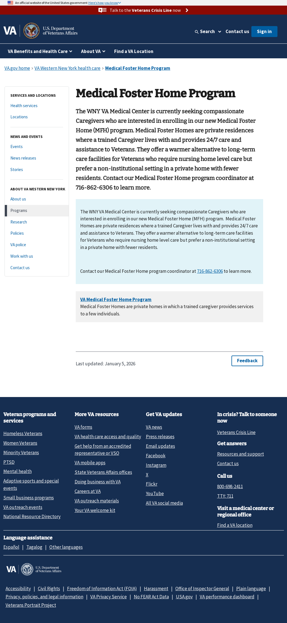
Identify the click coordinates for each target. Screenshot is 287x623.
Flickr (151, 484)
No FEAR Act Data (151, 597)
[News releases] (37, 158)
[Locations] (37, 117)
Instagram (156, 465)
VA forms (83, 427)
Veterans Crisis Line (236, 432)
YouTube (155, 493)
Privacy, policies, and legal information (44, 597)
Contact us (237, 31)
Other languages (66, 547)
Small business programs (28, 498)
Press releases (160, 436)
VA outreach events (22, 507)
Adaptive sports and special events (31, 484)
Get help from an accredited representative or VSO (103, 449)
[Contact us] (37, 268)
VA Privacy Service (108, 597)
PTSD (9, 462)
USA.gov (184, 597)
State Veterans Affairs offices (103, 472)
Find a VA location (234, 525)
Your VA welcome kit (95, 510)
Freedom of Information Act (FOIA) (102, 588)
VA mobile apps (90, 463)
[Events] (37, 147)
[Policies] (37, 233)
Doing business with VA (98, 482)
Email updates (160, 446)
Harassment (156, 588)
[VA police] (37, 245)
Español (11, 547)
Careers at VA (88, 491)
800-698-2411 (230, 486)
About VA (91, 51)
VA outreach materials (97, 501)
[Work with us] (37, 256)
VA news (154, 427)
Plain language (251, 588)
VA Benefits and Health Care (38, 51)
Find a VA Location (133, 51)
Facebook (156, 456)
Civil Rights (49, 588)
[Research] (37, 222)
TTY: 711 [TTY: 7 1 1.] (225, 496)
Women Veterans (20, 443)
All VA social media (164, 503)
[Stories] (37, 170)
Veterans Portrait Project (31, 605)
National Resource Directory (32, 516)
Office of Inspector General (202, 588)
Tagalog (34, 547)
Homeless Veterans (22, 433)
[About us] (37, 199)
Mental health (17, 471)
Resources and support (240, 454)
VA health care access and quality (108, 436)
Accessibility (18, 588)
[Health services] (37, 106)
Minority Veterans (21, 452)
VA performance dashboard (227, 597)
